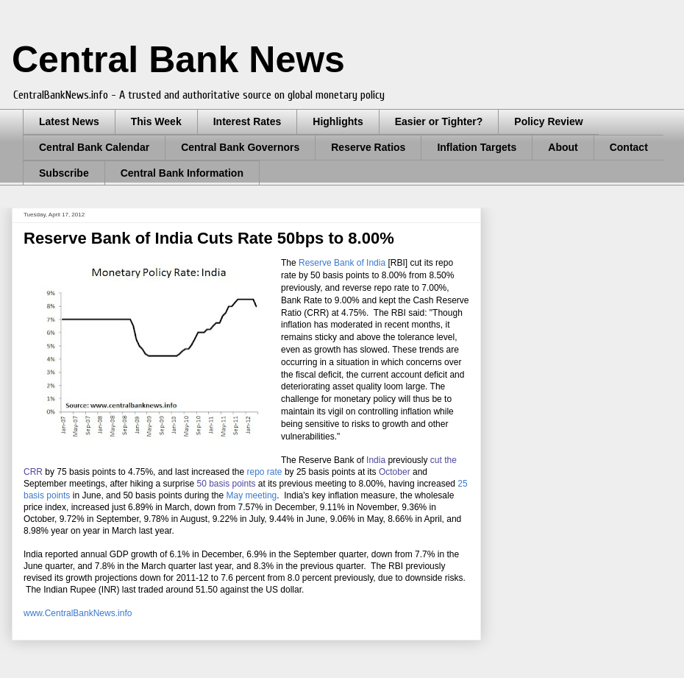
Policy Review (548, 121)
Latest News (69, 121)
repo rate (264, 472)
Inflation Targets (476, 147)
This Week (156, 121)
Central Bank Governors (240, 147)
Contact (629, 147)
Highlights (338, 121)
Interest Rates (247, 121)
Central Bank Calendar (94, 147)
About (562, 147)
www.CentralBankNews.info (78, 613)
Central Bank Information (182, 173)
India (375, 460)
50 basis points (225, 484)
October (394, 472)
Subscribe (64, 173)
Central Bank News (178, 59)
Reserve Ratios (368, 147)
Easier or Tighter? (439, 121)
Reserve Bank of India (342, 263)
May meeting (252, 495)
